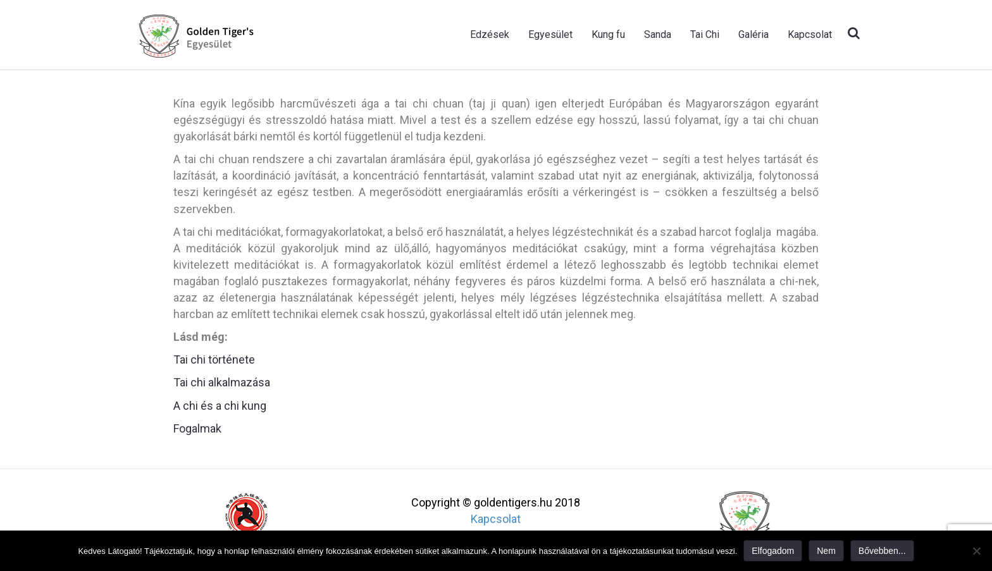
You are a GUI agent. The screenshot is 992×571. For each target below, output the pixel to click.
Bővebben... (882, 551)
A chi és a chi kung (219, 405)
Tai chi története (214, 359)
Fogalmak (197, 428)
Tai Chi (704, 34)
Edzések (489, 34)
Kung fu (608, 34)
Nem (826, 551)
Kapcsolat (810, 34)
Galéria (753, 34)
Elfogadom (773, 551)
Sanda (657, 34)
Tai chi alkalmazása (221, 382)
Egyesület (550, 34)
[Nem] (976, 550)
